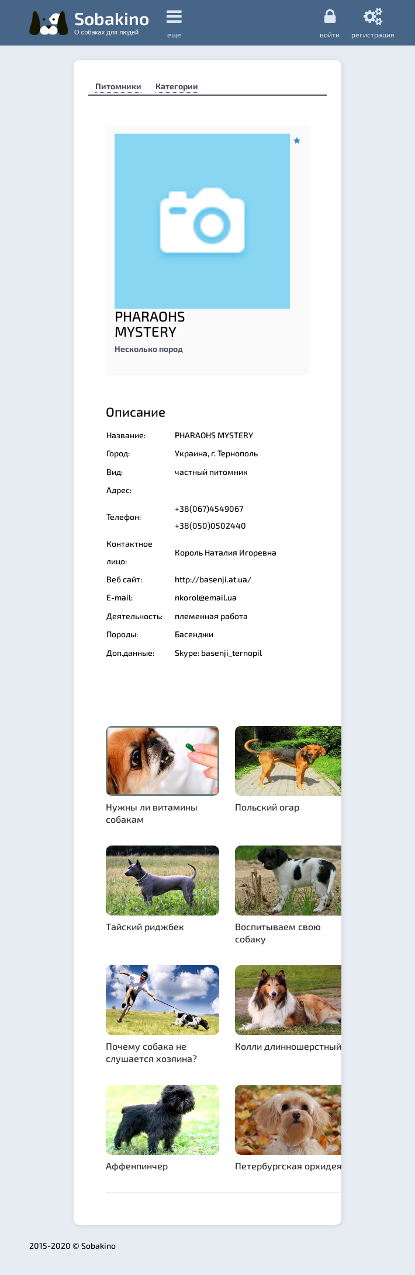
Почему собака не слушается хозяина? (151, 1052)
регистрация (373, 23)
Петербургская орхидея (288, 1165)
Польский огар (267, 806)
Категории (176, 86)
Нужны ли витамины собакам (152, 813)
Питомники (118, 86)
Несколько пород (149, 349)
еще (174, 23)
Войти (330, 23)
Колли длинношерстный (288, 1046)
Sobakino (111, 22)
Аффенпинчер (137, 1165)
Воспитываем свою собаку (278, 932)
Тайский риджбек (145, 926)
